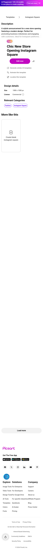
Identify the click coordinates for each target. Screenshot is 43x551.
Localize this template (18, 77)
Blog (29, 503)
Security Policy (16, 541)
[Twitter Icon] (11, 467)
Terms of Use (16, 522)
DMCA (30, 536)
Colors (5, 507)
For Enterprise (17, 487)
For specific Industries (20, 499)
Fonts (5, 511)
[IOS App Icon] (7, 460)
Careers (31, 491)
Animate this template (18, 72)
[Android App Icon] (16, 460)
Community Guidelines (18, 536)
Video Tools (7, 491)
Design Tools (7, 495)
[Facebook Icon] (5, 467)
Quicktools (16, 503)
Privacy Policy (27, 522)
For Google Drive (18, 495)
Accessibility (27, 541)
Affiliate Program (34, 499)
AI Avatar (15, 507)
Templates (6, 503)
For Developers (17, 491)
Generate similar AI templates (21, 68)
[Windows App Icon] (25, 460)
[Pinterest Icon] (37, 467)
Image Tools (7, 487)
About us (31, 495)
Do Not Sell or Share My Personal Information (21, 527)
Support (31, 487)
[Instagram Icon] (18, 467)
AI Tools (6, 499)
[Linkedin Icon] (24, 467)
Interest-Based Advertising (21, 531)
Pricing (14, 511)
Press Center (32, 507)
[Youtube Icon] (30, 467)
